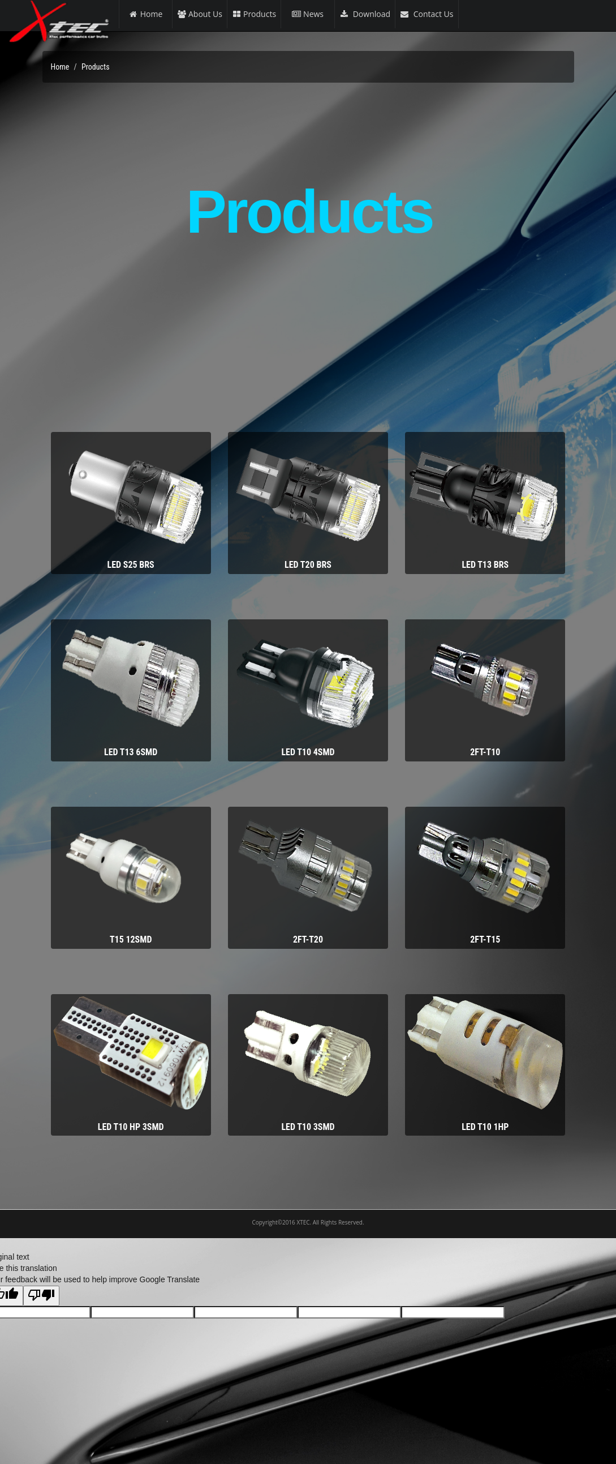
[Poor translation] (41, 1296)
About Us (199, 13)
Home (146, 13)
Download (364, 13)
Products (254, 13)
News (308, 13)
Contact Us (426, 13)
